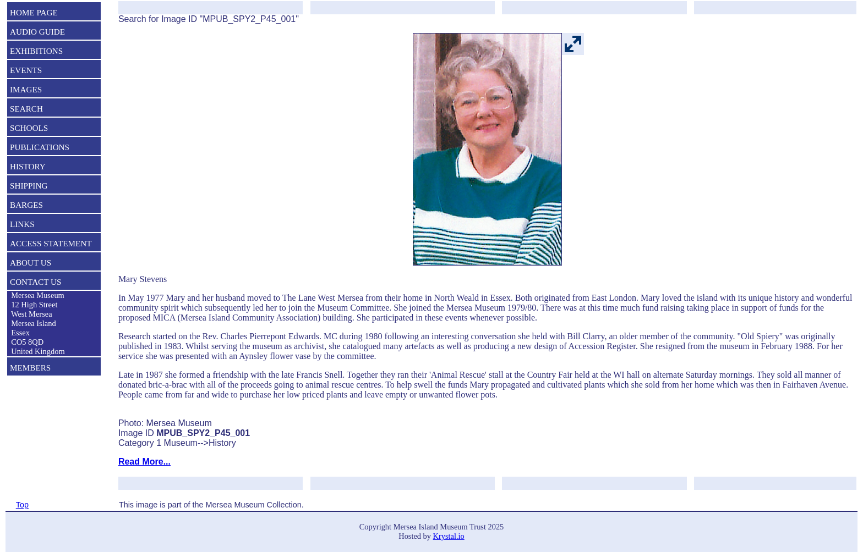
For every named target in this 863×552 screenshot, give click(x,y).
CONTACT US (35, 281)
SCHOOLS (29, 128)
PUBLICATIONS (39, 147)
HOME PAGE (34, 12)
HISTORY (28, 166)
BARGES (26, 204)
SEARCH (26, 108)
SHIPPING (28, 185)
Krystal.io (449, 536)
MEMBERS (30, 367)
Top (22, 504)
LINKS (22, 224)
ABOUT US (30, 262)
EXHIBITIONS (36, 51)
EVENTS (26, 70)
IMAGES (26, 89)
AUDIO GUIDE (37, 31)
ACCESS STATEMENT (51, 243)
